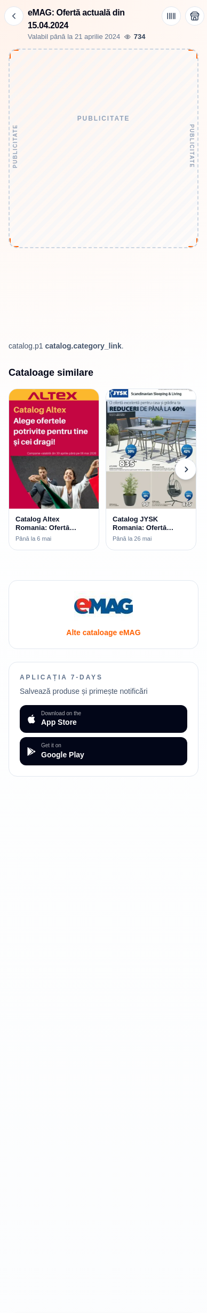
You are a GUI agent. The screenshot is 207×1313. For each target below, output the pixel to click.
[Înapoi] (13, 16)
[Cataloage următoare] (185, 469)
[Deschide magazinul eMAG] (194, 16)
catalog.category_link (83, 346)
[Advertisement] (103, 218)
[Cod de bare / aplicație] (171, 16)
